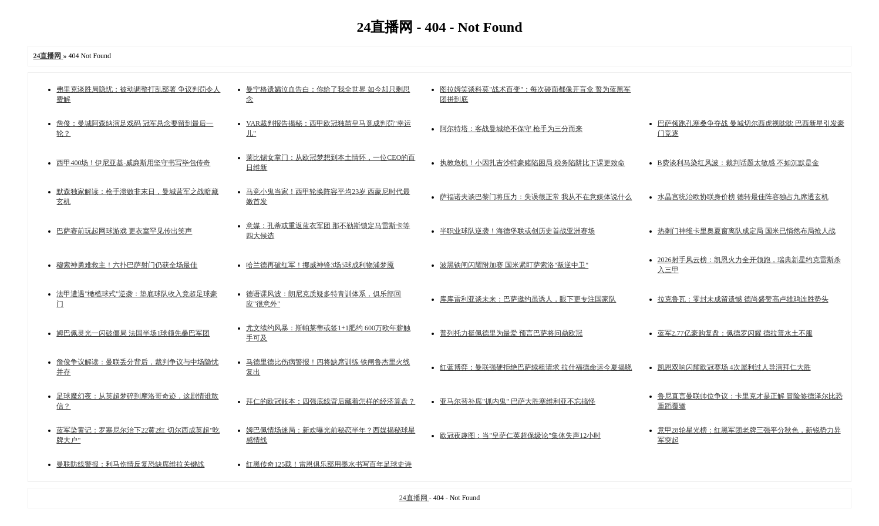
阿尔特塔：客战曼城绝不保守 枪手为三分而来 (511, 129)
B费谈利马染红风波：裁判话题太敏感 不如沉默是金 (738, 163)
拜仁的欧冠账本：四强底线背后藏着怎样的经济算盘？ (330, 401)
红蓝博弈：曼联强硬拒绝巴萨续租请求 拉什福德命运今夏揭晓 (536, 367)
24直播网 (414, 498)
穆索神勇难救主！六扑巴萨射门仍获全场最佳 (126, 265)
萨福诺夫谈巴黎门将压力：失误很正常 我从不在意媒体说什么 (536, 197)
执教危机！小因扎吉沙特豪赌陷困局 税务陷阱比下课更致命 (532, 163)
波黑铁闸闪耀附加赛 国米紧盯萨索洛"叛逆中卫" (514, 265)
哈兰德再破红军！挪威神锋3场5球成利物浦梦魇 (320, 265)
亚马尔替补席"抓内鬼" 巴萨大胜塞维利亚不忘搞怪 (517, 401)
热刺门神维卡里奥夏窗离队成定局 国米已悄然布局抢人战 (747, 231)
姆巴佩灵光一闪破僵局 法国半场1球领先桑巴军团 (133, 333)
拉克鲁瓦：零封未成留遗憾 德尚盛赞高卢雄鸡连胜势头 (743, 299)
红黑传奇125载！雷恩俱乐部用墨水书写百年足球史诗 (329, 464)
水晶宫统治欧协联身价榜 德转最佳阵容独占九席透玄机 (743, 197)
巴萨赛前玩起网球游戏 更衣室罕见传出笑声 (124, 231)
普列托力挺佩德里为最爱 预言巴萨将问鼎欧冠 (511, 333)
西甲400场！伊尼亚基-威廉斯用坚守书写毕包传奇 (133, 163)
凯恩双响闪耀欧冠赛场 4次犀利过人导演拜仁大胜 (734, 367)
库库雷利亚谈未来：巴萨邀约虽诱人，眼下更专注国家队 (528, 299)
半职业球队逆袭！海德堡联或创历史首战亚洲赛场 (517, 231)
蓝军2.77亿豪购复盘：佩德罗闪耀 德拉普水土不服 (735, 333)
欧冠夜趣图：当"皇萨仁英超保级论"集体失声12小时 (520, 435)
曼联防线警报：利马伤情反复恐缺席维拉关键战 (130, 464)
